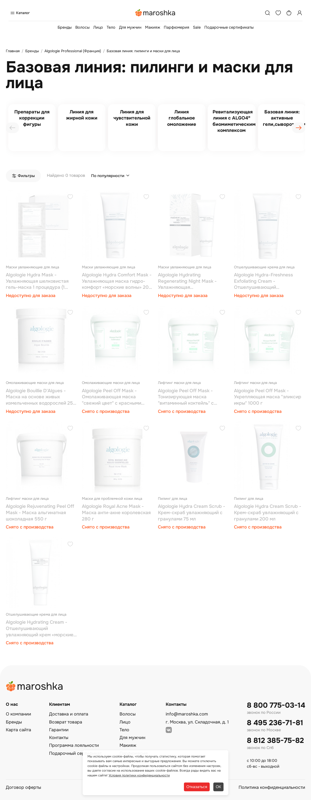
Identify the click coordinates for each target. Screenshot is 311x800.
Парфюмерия (176, 27)
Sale (197, 27)
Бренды (65, 27)
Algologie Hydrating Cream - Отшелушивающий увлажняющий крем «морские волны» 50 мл (39, 628)
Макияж (152, 27)
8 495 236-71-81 (275, 723)
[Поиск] (267, 13)
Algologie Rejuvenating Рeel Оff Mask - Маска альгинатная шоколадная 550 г (40, 512)
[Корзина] (289, 13)
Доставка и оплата (68, 714)
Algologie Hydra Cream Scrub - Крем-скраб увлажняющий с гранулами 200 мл (267, 512)
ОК (218, 786)
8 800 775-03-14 (276, 705)
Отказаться (196, 786)
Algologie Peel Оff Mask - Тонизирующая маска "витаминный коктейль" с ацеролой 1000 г (186, 397)
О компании (18, 714)
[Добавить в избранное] (70, 197)
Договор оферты (23, 787)
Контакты (58, 737)
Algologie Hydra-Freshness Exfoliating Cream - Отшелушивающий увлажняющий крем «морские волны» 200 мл (268, 281)
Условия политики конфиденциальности (139, 775)
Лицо (98, 27)
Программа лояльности (74, 745)
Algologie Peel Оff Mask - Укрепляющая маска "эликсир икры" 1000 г (267, 397)
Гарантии (59, 729)
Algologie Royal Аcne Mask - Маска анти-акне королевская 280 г (116, 512)
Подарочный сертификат (75, 753)
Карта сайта (18, 729)
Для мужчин (130, 27)
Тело (111, 27)
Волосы (82, 27)
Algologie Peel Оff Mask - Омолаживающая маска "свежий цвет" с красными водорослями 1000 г (111, 397)
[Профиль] (299, 13)
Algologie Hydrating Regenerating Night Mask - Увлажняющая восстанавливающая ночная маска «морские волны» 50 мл (192, 281)
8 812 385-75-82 (275, 741)
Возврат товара (65, 722)
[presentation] (12, 127)
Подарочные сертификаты (229, 27)
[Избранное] (278, 13)
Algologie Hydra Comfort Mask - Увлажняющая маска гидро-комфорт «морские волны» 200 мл (117, 281)
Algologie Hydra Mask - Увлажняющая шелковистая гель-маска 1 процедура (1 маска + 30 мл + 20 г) (37, 281)
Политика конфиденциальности (272, 787)
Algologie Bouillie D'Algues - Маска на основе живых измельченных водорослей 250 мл (41, 397)
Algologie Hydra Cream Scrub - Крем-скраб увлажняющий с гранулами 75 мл (191, 512)
